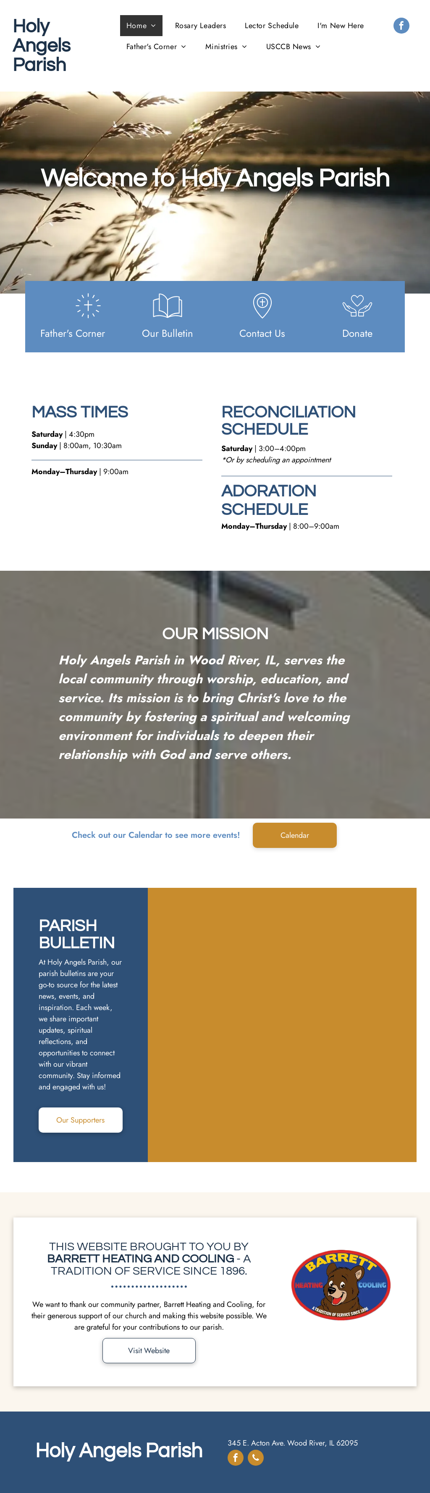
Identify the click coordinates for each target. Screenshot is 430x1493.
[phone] (256, 1459)
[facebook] (401, 27)
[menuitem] (144, 25)
